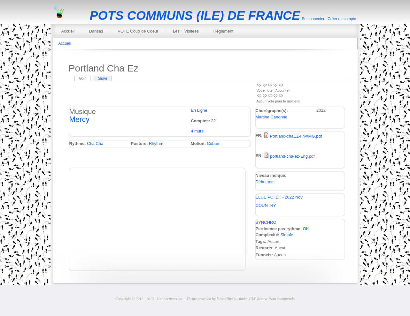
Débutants (265, 181)
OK (306, 228)
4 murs (197, 131)
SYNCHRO (266, 222)
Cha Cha (95, 143)
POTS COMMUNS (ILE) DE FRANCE (195, 15)
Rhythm (156, 143)
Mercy (79, 119)
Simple (287, 234)
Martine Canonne (272, 117)
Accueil (67, 31)
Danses (96, 31)
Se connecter (313, 19)
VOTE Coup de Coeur (138, 31)
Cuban (213, 143)
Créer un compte (342, 19)
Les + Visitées (186, 31)
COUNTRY (266, 205)
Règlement (223, 31)
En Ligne (199, 110)
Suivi (102, 78)
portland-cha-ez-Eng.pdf (292, 156)
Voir (84, 78)
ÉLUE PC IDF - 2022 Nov (279, 197)
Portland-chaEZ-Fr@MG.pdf (296, 136)
